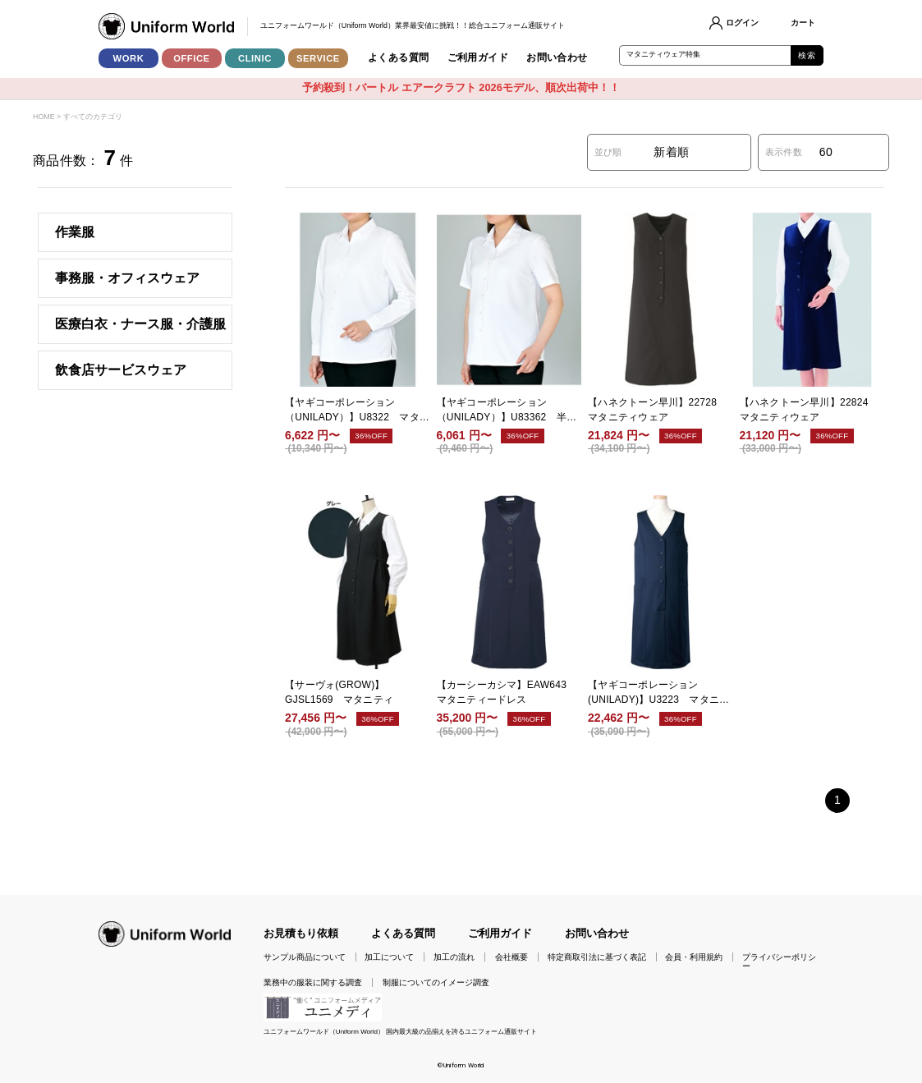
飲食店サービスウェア (120, 370)
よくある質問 (398, 58)
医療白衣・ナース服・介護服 (140, 324)
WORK (128, 58)
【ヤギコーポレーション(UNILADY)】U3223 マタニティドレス (658, 693)
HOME (43, 116)
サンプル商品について (305, 956)
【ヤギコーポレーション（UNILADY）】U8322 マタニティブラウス (357, 410)
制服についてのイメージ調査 (436, 982)
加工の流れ (454, 956)
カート (803, 22)
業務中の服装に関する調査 (313, 982)
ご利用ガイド (478, 58)
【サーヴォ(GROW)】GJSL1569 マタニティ (339, 692)
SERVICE (318, 58)
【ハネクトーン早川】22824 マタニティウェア (809, 410)
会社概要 (511, 956)
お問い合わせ (557, 58)
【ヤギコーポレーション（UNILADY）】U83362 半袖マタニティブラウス (507, 410)
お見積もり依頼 (301, 933)
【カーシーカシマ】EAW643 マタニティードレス (507, 692)
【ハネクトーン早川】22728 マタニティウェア (657, 410)
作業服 (74, 232)
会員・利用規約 (693, 956)
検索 (806, 55)
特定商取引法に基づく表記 (597, 956)
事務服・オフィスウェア (127, 278)
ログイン (742, 22)
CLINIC (255, 58)
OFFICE (191, 58)
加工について (389, 956)
